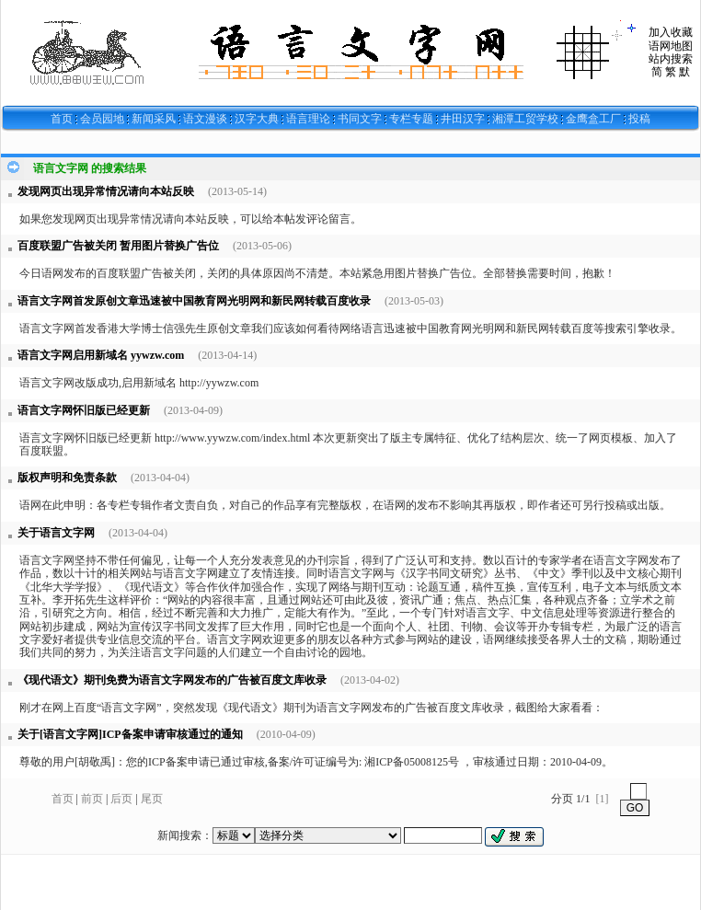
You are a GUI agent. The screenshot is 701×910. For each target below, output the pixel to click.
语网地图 (671, 46)
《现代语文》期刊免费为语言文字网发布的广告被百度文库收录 (172, 680)
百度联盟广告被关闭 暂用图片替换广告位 (118, 245)
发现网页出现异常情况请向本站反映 (105, 191)
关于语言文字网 (56, 532)
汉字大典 (257, 118)
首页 (62, 118)
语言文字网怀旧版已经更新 (83, 410)
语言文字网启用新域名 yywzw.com (100, 355)
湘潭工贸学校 (525, 118)
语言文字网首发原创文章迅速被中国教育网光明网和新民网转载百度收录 (194, 300)
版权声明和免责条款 (67, 477)
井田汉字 (463, 118)
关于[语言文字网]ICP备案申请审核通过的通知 (130, 734)
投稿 (639, 118)
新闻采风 (154, 118)
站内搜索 (671, 58)
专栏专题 (411, 118)
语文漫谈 (205, 118)
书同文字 (360, 118)
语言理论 (308, 118)
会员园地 (102, 118)
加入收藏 (671, 32)
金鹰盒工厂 (593, 118)
